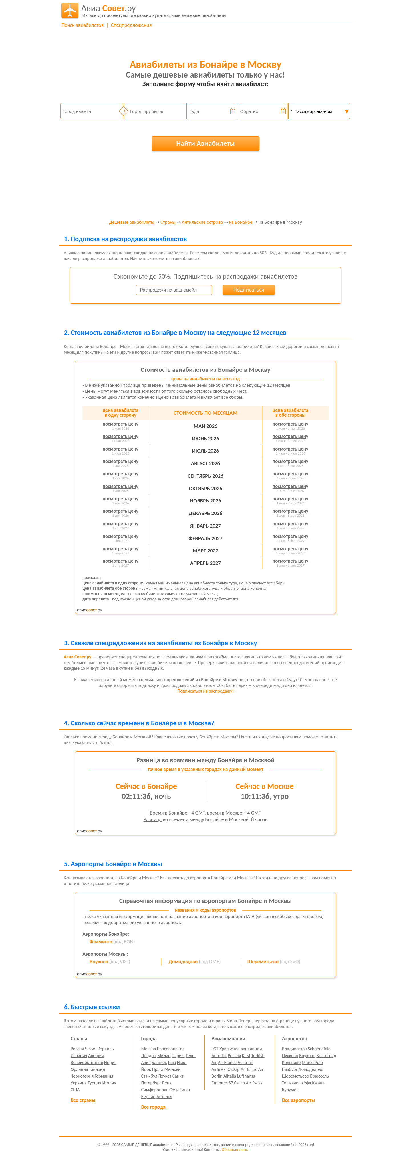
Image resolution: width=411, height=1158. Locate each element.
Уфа (307, 1083)
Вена (167, 1083)
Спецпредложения (131, 25)
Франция (79, 1069)
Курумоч (290, 1089)
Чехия (90, 1048)
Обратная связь (235, 1149)
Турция (94, 1083)
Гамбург (289, 1069)
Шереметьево (263, 961)
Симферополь (154, 1089)
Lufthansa (246, 1076)
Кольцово (291, 1062)
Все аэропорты (298, 1100)
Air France (227, 1062)
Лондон (148, 1055)
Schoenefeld (319, 1048)
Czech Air (242, 1083)
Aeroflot (219, 1055)
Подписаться (248, 289)
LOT (214, 1048)
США (75, 1089)
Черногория (82, 1076)
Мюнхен (172, 1069)
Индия (110, 1062)
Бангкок (159, 1062)
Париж (178, 1055)
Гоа (181, 1048)
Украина (79, 1083)
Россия (77, 1048)
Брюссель (319, 1076)
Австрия (96, 1055)
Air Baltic (249, 1069)
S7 (231, 1083)
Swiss (257, 1083)
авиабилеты (154, 10)
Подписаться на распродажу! (205, 691)
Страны (168, 222)
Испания (79, 1055)
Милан (164, 1055)
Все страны (83, 1100)
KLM (246, 1055)
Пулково (290, 1055)
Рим (172, 1062)
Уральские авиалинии (240, 1048)
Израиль (105, 1048)
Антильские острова (202, 222)
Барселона (167, 1048)
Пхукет (164, 1076)
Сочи (174, 1089)
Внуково (99, 961)
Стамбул (149, 1076)
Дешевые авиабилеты (131, 222)
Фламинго (101, 942)
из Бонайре (241, 222)
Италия (109, 1083)
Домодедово (183, 961)
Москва (148, 1048)
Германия (104, 1076)
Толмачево (292, 1083)
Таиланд (97, 1069)
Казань (318, 1083)
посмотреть (120, 424)
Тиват (185, 1089)
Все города (153, 1107)
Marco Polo (312, 1062)
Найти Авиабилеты (205, 143)
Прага (157, 1069)
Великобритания (87, 1062)
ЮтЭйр (232, 1069)
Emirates (219, 1083)
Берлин (148, 1096)
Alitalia (229, 1076)
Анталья (164, 1096)
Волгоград (326, 1055)
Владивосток (294, 1048)
